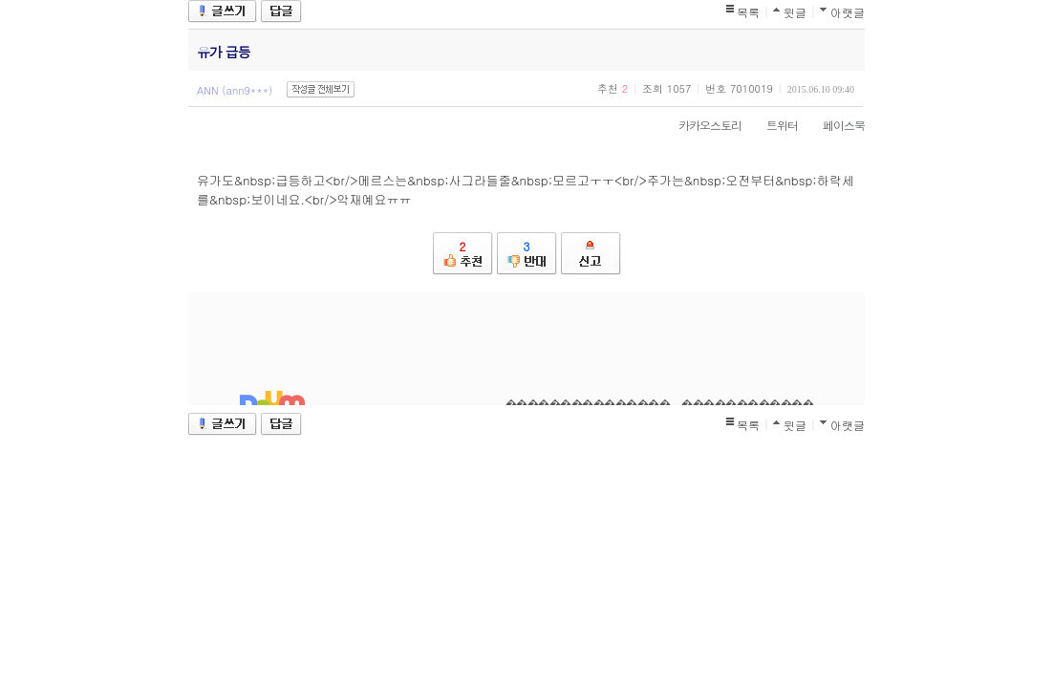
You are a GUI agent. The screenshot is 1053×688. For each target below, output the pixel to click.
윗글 (795, 12)
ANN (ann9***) (234, 90)
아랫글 (847, 12)
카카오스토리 (700, 125)
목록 (748, 12)
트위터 (772, 125)
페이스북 (834, 125)
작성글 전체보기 (321, 89)
